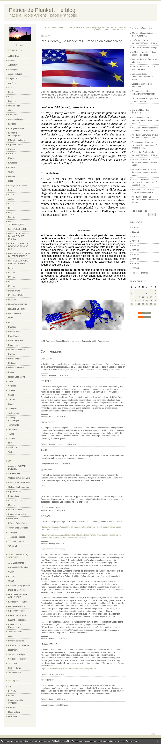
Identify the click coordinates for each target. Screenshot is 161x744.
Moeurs (11, 286)
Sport (10, 404)
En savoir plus (132, 741)
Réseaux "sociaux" (16, 368)
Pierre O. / (136, 159)
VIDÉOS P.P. (13, 447)
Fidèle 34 (12, 691)
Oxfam (11, 636)
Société (11, 399)
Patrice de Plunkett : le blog (42, 10)
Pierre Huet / (137, 169)
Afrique (11, 60)
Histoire (11, 176)
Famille (11, 167)
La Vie (11, 696)
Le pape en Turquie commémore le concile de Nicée (143, 77)
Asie (10, 87)
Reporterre (13, 650)
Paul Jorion (13, 707)
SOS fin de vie (14, 668)
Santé (10, 381)
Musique (12, 300)
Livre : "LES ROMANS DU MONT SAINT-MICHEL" (18, 236)
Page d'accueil (102, 27)
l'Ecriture (12, 505)
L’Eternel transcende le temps (144, 47)
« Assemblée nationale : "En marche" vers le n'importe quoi (69, 27)
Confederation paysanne (19, 585)
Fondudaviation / (139, 118)
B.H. (133, 152)
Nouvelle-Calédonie (16, 309)
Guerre (11, 172)
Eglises (11, 149)
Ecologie (12, 124)
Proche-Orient (14, 359)
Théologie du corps (16, 537)
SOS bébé (12, 663)
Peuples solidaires (16, 641)
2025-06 (135, 259)
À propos (20, 46)
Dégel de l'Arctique (16, 590)
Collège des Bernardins (18, 487)
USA (10, 443)
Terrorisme (13, 429)
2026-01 (135, 227)
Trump (11, 434)
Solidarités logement (17, 659)
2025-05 (135, 264)
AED (10, 686)
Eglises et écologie (16, 611)
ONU (10, 318)
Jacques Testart (15, 632)
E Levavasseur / (139, 142)
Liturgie (11, 217)
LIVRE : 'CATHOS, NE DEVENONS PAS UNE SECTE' (18, 246)
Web (10, 452)
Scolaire (11, 390)
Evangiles (12, 163)
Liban (10, 208)
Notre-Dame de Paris (17, 304)
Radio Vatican (14, 712)
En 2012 (12, 154)
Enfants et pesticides (17, 620)
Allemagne (13, 69)
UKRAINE (12, 716)
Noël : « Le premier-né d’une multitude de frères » (145, 200)
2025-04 (135, 268)
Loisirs (11, 268)
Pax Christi (13, 519)
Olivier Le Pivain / (139, 180)
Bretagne (12, 101)
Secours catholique (16, 654)
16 (151, 297)
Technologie (13, 413)
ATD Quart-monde (16, 563)
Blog (10, 97)
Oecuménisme (14, 313)
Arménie (12, 83)
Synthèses (12, 408)
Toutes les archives (140, 273)
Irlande (11, 194)
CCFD (11, 572)
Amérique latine (15, 74)
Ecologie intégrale (16, 128)
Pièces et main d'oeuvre (18, 645)
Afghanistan (13, 56)
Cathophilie (13, 115)
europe (106, 341)
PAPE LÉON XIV (15, 340)
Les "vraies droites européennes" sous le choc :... (144, 145)
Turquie (11, 438)
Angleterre (12, 78)
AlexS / (135, 128)
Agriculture (13, 65)
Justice (11, 199)
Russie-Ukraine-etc (16, 377)
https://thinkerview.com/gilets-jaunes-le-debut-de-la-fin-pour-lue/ (68, 668)
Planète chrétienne (16, 350)
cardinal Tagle (14, 106)
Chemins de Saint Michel (19, 482)
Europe (11, 158)
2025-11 (135, 236)
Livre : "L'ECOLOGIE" (17, 229)
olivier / (135, 189)
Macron (11, 272)
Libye (10, 213)
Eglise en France (15, 145)
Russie (11, 372)
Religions (12, 363)
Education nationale (16, 140)
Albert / (135, 135)
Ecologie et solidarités (17, 602)
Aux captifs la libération (18, 567)
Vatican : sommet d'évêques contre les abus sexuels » (110, 28)
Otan (10, 322)
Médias (11, 277)
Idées (10, 181)
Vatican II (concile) (16, 541)
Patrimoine (13, 345)
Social (11, 395)
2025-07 (135, 254)
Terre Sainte (13, 425)
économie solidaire (16, 606)
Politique (12, 354)
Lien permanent (74, 341)
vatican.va (12, 546)
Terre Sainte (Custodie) (18, 528)
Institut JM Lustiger (16, 500)
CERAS (11, 576)
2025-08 (135, 250)
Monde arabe (14, 291)
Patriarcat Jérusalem (17, 514)
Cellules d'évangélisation (19, 478)
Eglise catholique (15, 492)
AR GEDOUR (14, 473)
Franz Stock (13, 496)
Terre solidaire (14, 672)
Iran (10, 190)
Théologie (12, 532)
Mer (10, 282)
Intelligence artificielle (17, 185)
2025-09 (135, 246)
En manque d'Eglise (17, 615)
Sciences (12, 386)
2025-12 (135, 232)
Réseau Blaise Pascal (17, 523)
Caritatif (11, 110)
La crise (11, 203)
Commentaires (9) (89, 341)
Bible (10, 92)
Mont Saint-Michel (16, 295)
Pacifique (12, 327)
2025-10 (135, 241)
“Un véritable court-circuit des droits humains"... (145, 120)
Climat (11, 581)
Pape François (14, 331)
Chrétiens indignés (16, 119)
